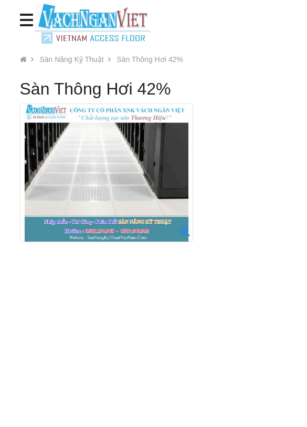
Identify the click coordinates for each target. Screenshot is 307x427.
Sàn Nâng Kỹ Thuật (71, 59)
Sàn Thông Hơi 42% (150, 59)
